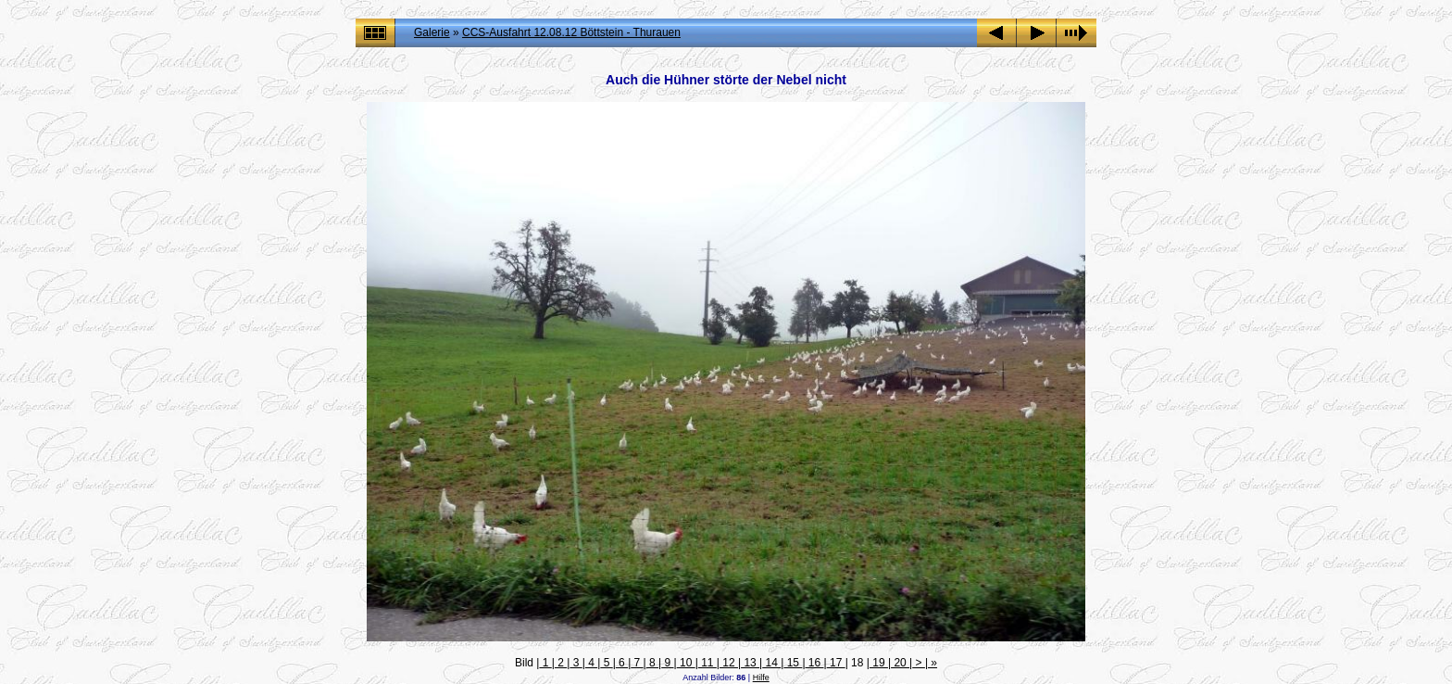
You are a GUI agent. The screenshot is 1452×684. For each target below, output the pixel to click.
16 (815, 662)
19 (879, 662)
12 (729, 662)
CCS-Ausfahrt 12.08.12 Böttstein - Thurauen (571, 32)
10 (686, 662)
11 (707, 662)
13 (750, 662)
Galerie (432, 32)
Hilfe (761, 677)
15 (792, 662)
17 (836, 662)
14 (771, 662)
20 (900, 662)
